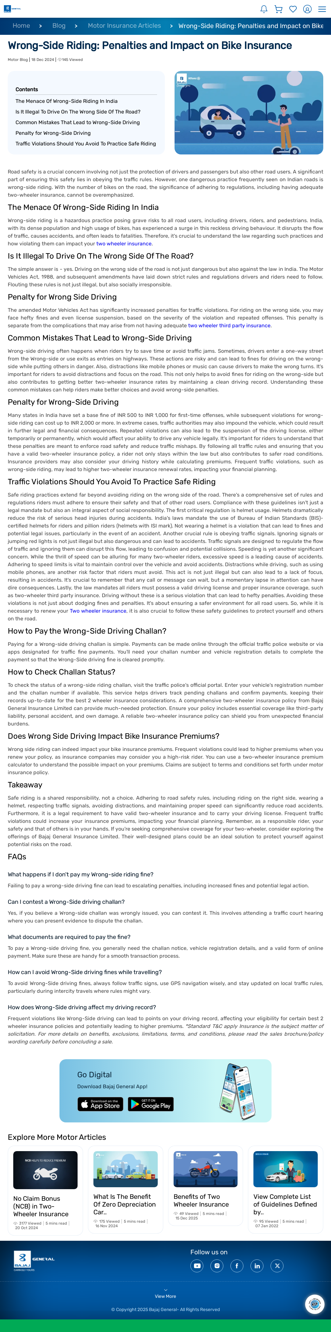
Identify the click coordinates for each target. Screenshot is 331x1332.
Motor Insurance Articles (124, 25)
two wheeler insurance (124, 244)
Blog (59, 25)
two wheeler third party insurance (229, 325)
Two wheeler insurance (98, 611)
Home (21, 25)
